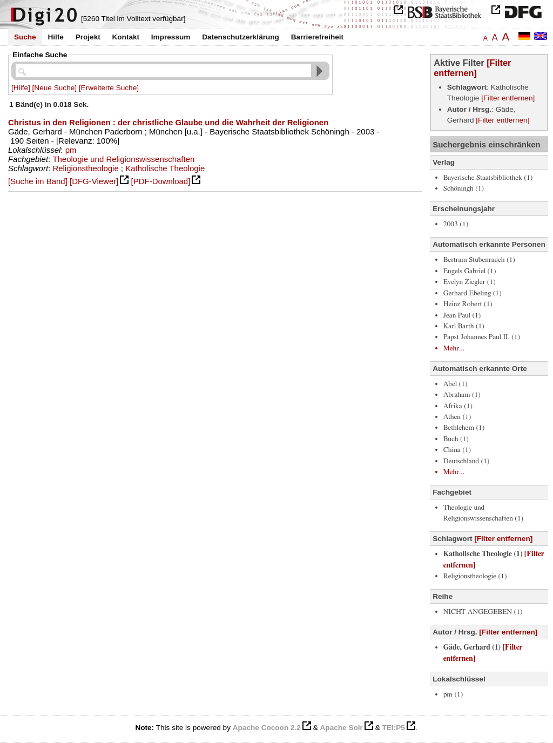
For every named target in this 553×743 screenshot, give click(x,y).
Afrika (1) (458, 406)
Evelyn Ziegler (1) (469, 282)
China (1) (457, 450)
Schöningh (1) (463, 188)
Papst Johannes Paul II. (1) (481, 337)
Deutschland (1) (466, 461)
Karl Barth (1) (463, 326)
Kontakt (125, 37)
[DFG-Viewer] (94, 181)
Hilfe (55, 37)
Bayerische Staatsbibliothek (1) (488, 177)
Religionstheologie (85, 168)
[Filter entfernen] (472, 68)
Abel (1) (455, 384)
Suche (25, 37)
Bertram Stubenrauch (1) (479, 260)
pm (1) (453, 694)
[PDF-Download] (161, 181)
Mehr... (453, 348)
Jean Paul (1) (462, 315)
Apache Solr (341, 728)
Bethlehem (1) (464, 427)
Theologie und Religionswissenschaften (123, 159)
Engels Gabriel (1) (469, 271)
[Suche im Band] (38, 181)
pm (71, 149)
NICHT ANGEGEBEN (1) (483, 612)
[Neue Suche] (54, 88)
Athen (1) (457, 417)
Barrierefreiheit (317, 37)
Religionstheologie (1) (475, 576)
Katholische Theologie (165, 168)
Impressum (171, 37)
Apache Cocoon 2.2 (267, 728)
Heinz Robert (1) (468, 304)
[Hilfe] (20, 88)
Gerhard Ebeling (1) (472, 293)
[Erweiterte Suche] (109, 88)
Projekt (88, 37)
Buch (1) (456, 439)
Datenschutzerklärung (240, 37)
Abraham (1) (462, 394)
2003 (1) (456, 224)
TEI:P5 (393, 728)
